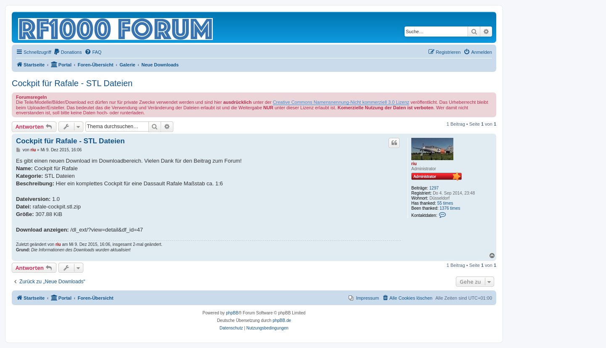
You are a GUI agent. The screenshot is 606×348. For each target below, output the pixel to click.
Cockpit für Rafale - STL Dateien (72, 83)
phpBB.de (282, 320)
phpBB (232, 313)
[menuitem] (67, 52)
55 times (445, 203)
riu (414, 163)
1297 (434, 188)
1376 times (449, 208)
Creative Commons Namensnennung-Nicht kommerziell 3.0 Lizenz (341, 102)
